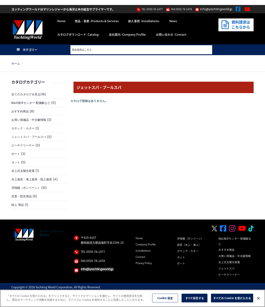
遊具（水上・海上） (189, 245)
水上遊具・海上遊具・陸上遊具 (31, 179)
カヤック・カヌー (23, 128)
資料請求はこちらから (235, 24)
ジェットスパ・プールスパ (28, 137)
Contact (140, 257)
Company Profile (146, 244)
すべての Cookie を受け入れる (232, 298)
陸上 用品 (17, 205)
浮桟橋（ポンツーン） (25, 188)
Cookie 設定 (165, 298)
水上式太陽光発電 (23, 171)
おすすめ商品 (20, 111)
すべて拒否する (194, 298)
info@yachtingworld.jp (216, 9)
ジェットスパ (226, 268)
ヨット (15, 162)
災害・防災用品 (21, 196)
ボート (15, 154)
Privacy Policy (144, 263)
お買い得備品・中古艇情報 (28, 120)
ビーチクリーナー (23, 145)
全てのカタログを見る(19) (28, 94)
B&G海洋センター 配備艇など (30, 103)
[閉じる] (258, 298)
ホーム (15, 63)
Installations (143, 250)
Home (139, 238)
